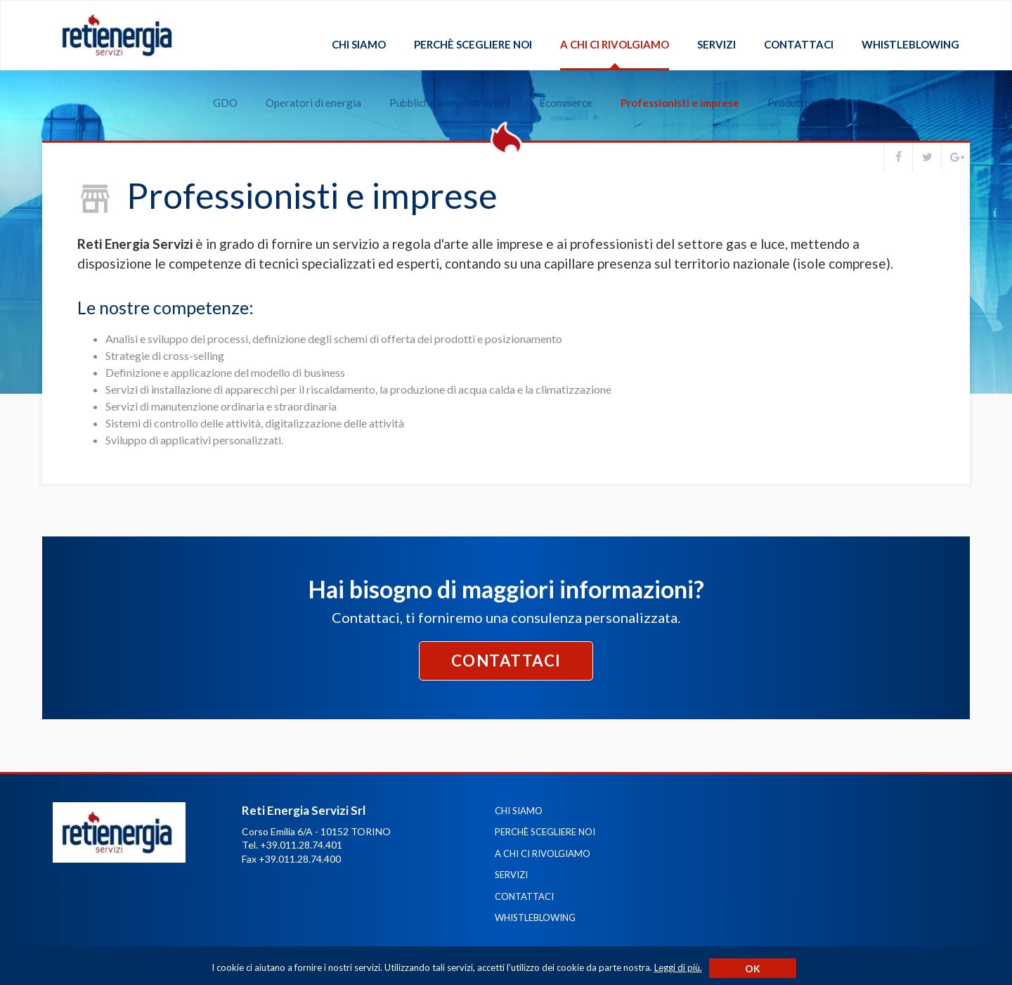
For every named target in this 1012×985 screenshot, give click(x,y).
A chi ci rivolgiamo (614, 45)
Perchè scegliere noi (473, 45)
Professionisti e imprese (670, 85)
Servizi (716, 45)
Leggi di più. (678, 967)
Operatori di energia (304, 85)
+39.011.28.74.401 (301, 845)
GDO (216, 85)
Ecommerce (556, 85)
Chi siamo (359, 45)
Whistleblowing (910, 45)
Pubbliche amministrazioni (441, 85)
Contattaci (798, 45)
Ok (752, 968)
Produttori (783, 85)
